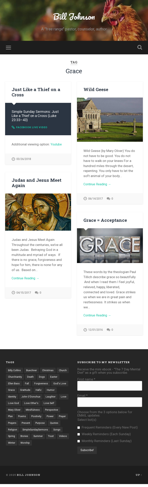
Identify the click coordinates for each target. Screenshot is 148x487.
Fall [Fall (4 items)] (40, 384)
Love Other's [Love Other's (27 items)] (58, 405)
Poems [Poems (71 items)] (42, 418)
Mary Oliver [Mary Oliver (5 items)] (30, 412)
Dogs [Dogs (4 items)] (57, 378)
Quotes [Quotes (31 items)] (27, 432)
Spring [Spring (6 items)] (57, 439)
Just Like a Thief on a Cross (35, 92)
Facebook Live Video (33, 128)
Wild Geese (95, 90)
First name (86, 380)
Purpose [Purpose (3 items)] (13, 432)
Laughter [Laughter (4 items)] (13, 405)
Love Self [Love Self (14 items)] (13, 412)
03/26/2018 (23, 160)
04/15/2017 (23, 294)
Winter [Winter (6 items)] (12, 452)
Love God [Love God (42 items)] (40, 405)
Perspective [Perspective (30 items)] (15, 418)
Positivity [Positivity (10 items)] (57, 418)
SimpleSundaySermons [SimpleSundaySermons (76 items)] (21, 439)
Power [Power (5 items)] (12, 425)
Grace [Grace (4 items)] (29, 391)
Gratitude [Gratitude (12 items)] (44, 391)
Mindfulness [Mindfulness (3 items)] (50, 412)
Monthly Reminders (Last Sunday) (104, 441)
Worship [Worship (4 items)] (26, 452)
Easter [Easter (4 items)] (12, 384)
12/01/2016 (95, 331)
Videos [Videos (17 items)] (52, 446)
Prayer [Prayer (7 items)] (25, 425)
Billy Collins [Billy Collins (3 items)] (14, 371)
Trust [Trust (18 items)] (40, 446)
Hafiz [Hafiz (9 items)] (58, 391)
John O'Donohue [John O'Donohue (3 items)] (45, 398)
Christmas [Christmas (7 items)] (49, 371)
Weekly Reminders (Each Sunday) (104, 435)
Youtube (57, 145)
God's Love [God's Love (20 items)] (14, 391)
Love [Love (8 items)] (27, 405)
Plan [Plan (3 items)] (30, 418)
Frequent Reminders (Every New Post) (107, 428)
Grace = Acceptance (104, 221)
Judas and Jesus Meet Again (36, 183)
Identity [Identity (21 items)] (25, 398)
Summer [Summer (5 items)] (26, 446)
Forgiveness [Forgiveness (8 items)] (54, 384)
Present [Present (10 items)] (53, 425)
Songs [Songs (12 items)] (44, 439)
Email (82, 396)
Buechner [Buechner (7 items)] (31, 371)
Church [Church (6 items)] (12, 378)
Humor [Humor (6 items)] (12, 398)
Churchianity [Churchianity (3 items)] (29, 378)
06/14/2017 (95, 200)
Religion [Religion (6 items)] (42, 432)
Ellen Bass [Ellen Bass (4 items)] (26, 384)
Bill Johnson (74, 17)
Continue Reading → (98, 185)
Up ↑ (139, 477)
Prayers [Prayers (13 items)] (38, 425)
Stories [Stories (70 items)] (12, 446)
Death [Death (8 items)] (44, 378)
